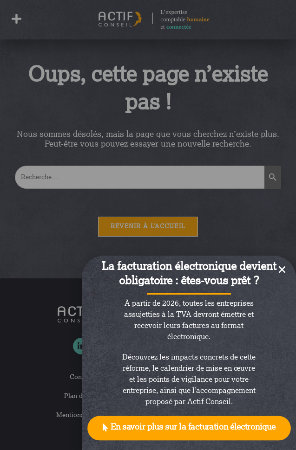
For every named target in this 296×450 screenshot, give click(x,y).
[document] (148, 225)
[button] (189, 428)
